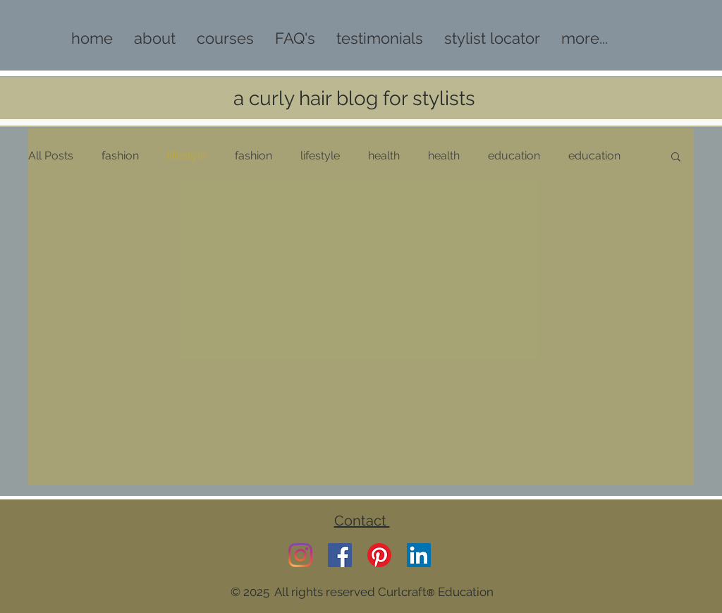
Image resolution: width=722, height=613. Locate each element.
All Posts (50, 155)
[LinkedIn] (419, 555)
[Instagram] (300, 555)
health (384, 155)
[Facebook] (340, 555)
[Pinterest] (379, 555)
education (514, 155)
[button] (676, 157)
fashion (120, 155)
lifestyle (187, 155)
